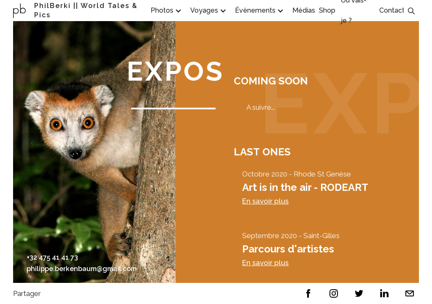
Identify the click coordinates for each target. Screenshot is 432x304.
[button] (164, 10)
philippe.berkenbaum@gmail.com (82, 269)
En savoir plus (265, 201)
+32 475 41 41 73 (52, 257)
